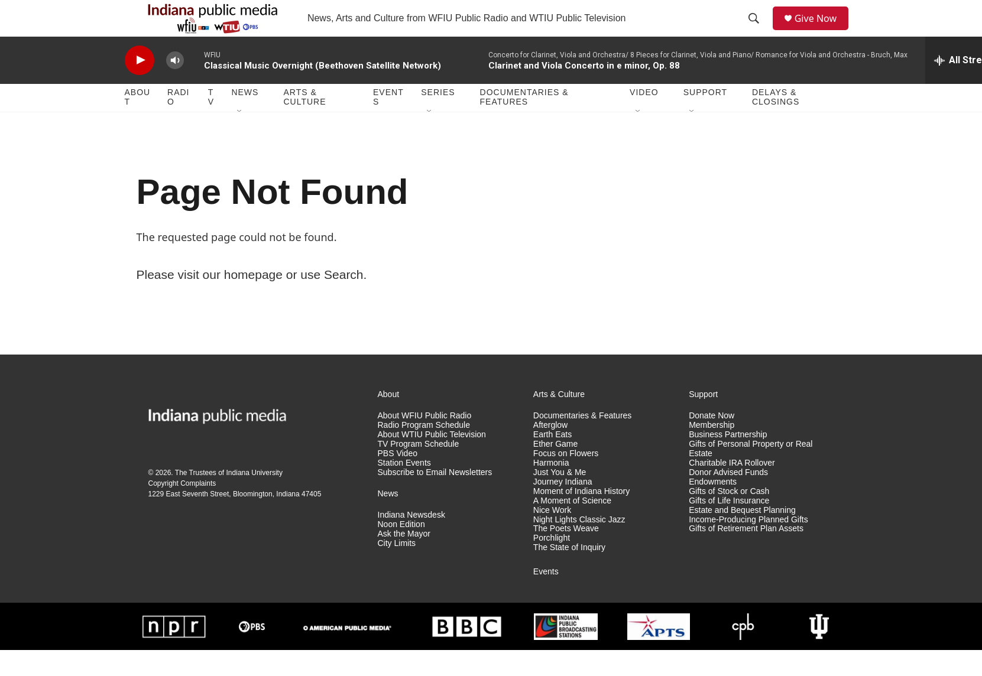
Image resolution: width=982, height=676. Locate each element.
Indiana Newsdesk (411, 540)
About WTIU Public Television (432, 460)
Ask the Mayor (404, 559)
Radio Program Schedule (424, 450)
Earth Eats (552, 460)
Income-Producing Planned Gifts (748, 545)
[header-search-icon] (757, 31)
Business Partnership (728, 460)
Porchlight (551, 564)
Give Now (821, 31)
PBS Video (397, 478)
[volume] (175, 86)
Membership (711, 450)
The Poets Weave (566, 554)
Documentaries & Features (524, 122)
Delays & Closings (775, 122)
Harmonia (551, 488)
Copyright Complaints (182, 509)
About (138, 122)
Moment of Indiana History (581, 516)
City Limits (397, 568)
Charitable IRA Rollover (732, 488)
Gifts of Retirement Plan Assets (746, 554)
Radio (178, 122)
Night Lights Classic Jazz (579, 545)
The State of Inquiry (569, 573)
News (244, 118)
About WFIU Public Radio (425, 441)
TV (211, 122)
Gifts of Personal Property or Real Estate (750, 474)
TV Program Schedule (418, 469)
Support (705, 118)
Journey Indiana (562, 507)
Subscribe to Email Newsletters (435, 497)
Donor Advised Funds (728, 497)
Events (388, 122)
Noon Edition (401, 549)
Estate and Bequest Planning (742, 535)
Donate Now (711, 441)
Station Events (404, 488)
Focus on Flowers (565, 478)
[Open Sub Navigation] (240, 137)
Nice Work (552, 535)
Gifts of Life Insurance (729, 526)
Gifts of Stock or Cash (729, 516)
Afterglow (550, 450)
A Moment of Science (572, 526)
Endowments (713, 507)
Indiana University (254, 498)
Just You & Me (559, 497)
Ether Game (555, 469)
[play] (139, 86)
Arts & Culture (304, 122)
